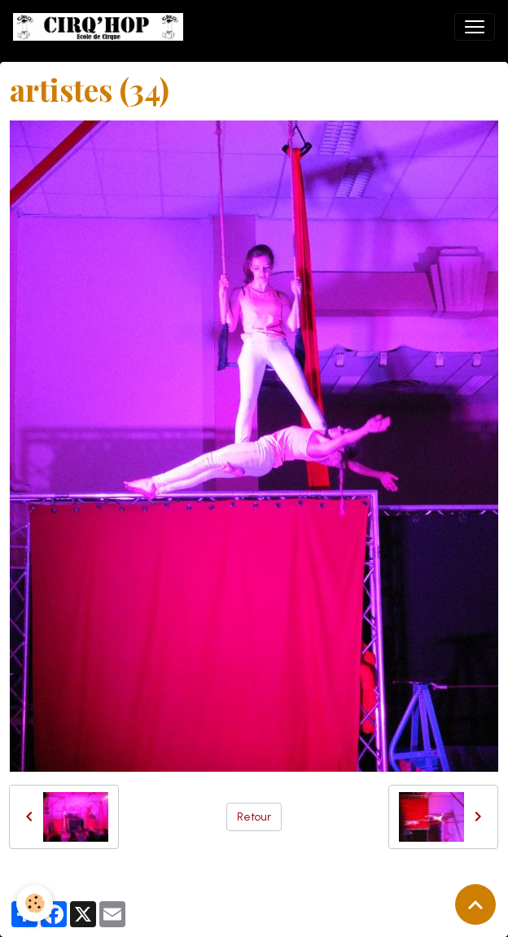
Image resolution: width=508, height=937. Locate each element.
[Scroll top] (475, 904)
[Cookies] (34, 903)
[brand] (101, 27)
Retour (254, 817)
